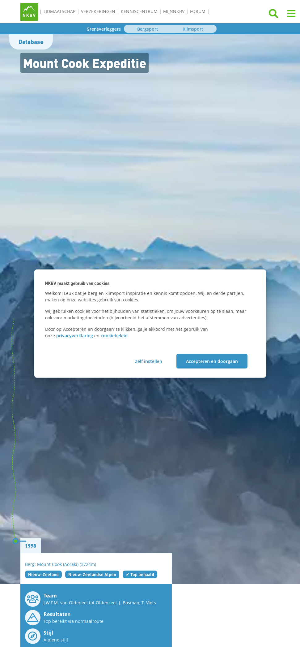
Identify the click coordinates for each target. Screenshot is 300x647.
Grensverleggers (104, 29)
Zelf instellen (148, 361)
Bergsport (147, 29)
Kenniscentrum (139, 11)
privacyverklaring (74, 335)
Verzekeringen (98, 11)
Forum (197, 11)
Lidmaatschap (59, 11)
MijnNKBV (173, 11)
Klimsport (193, 29)
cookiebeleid (114, 335)
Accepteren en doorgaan (212, 361)
